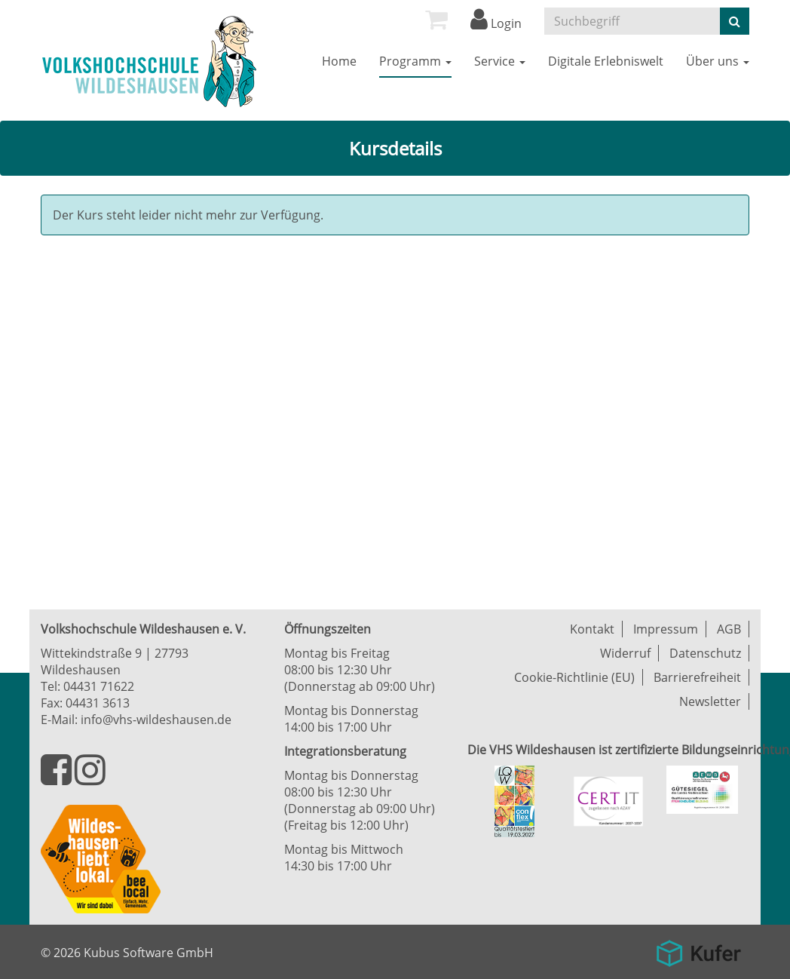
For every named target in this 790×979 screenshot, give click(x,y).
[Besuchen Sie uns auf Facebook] (58, 778)
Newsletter (710, 701)
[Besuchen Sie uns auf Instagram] (90, 778)
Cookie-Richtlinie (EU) (574, 677)
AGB (729, 629)
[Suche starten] (734, 21)
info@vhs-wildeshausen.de (156, 719)
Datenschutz (705, 653)
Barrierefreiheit (697, 677)
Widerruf (625, 653)
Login (496, 23)
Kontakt (592, 629)
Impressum (665, 629)
